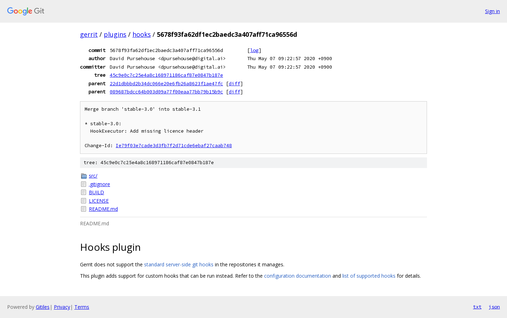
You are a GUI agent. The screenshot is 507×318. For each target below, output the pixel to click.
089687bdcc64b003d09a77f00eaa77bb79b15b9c (166, 91)
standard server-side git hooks (178, 264)
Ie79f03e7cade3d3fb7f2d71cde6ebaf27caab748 (174, 146)
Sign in (492, 11)
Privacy (62, 306)
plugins (115, 34)
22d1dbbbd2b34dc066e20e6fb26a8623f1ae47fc (166, 83)
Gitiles (43, 306)
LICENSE (99, 200)
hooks (141, 34)
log (254, 50)
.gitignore (99, 184)
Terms (81, 306)
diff (234, 83)
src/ (93, 175)
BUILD (96, 192)
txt (477, 306)
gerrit (89, 34)
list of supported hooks (368, 275)
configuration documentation (297, 275)
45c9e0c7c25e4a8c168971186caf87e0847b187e (166, 75)
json (494, 306)
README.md (103, 209)
